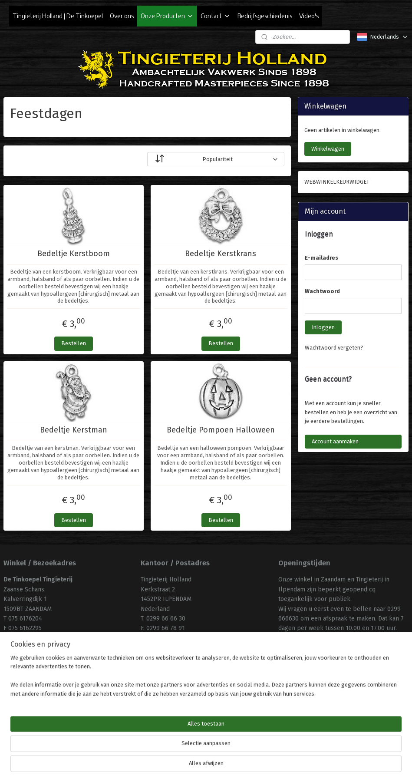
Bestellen (73, 343)
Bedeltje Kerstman (73, 430)
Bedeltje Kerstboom (73, 253)
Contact (216, 16)
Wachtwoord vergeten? (334, 347)
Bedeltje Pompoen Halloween (221, 430)
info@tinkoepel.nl (28, 638)
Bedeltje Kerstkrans (220, 253)
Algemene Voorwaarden (175, 674)
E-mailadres (321, 257)
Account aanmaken (335, 441)
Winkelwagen (327, 148)
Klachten (153, 684)
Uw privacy (156, 703)
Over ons (122, 16)
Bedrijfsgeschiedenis (264, 16)
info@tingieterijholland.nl (176, 638)
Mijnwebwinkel (300, 763)
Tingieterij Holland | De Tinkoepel (58, 16)
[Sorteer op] (216, 159)
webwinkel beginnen (229, 763)
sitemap (181, 763)
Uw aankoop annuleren (173, 693)
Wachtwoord (322, 291)
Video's (309, 16)
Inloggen (323, 327)
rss (198, 763)
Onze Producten (167, 16)
